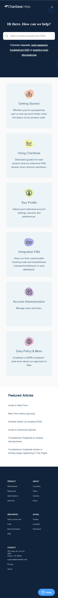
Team (35, 491)
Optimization (12, 496)
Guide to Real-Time (18, 405)
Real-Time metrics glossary (21, 413)
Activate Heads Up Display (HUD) (25, 421)
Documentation (13, 529)
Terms (10, 569)
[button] (52, 6)
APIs (9, 534)
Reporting (11, 491)
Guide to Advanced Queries (22, 430)
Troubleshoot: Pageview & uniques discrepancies (25, 440)
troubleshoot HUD (19, 50)
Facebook (37, 529)
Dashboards (12, 486)
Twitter (36, 519)
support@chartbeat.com (17, 560)
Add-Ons (11, 501)
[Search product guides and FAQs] (29, 36)
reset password (39, 45)
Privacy (10, 564)
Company (37, 486)
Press (35, 501)
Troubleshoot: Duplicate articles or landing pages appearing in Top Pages (27, 451)
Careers (36, 496)
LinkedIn (36, 524)
